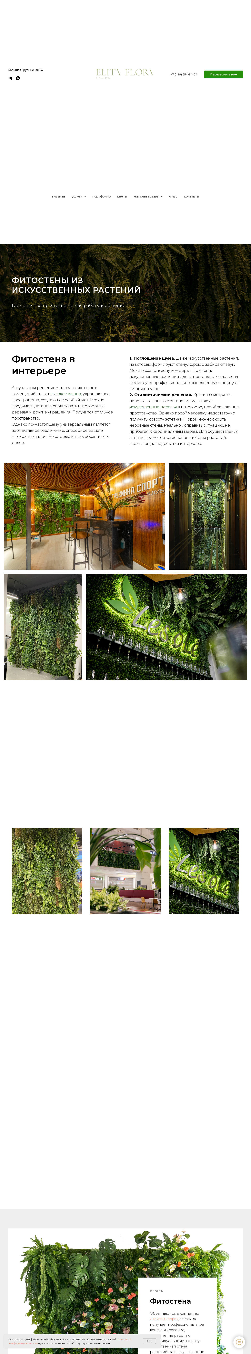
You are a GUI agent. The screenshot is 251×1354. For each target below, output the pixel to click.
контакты (191, 196)
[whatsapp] (17, 79)
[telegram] (10, 79)
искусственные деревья (153, 407)
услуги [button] (77, 196)
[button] (223, 74)
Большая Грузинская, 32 (26, 70)
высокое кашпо (65, 393)
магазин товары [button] (147, 196)
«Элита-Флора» (164, 1306)
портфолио (101, 196)
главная (58, 196)
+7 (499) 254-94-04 (183, 74)
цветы (122, 196)
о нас (173, 196)
